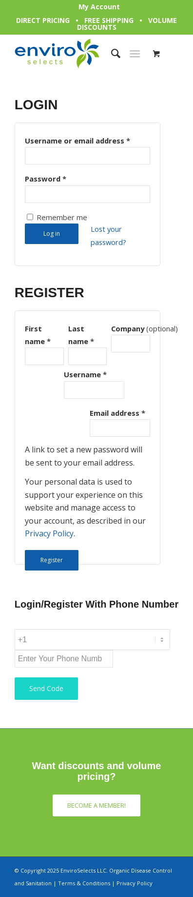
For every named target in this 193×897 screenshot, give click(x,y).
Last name (81, 335)
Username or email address (77, 140)
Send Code (46, 688)
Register (51, 560)
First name (38, 335)
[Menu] (135, 53)
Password (45, 178)
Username (85, 374)
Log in (51, 233)
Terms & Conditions (84, 883)
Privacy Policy (49, 533)
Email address (117, 413)
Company (130, 328)
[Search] (110, 53)
